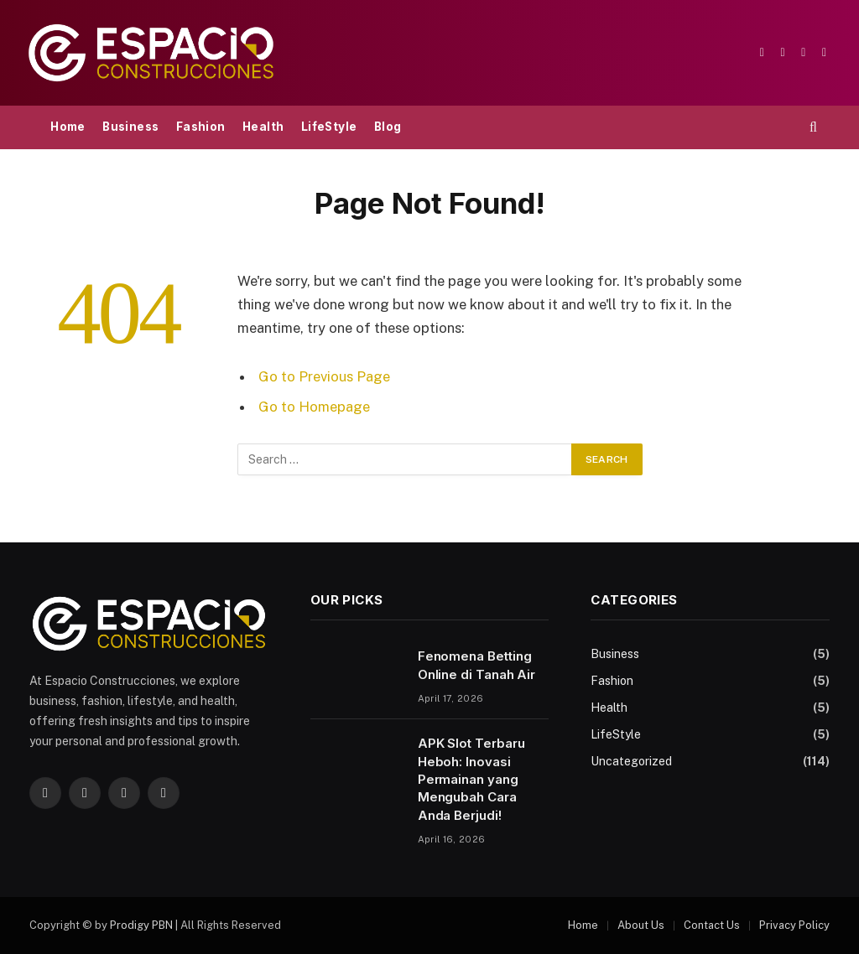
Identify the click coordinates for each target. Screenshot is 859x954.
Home (68, 126)
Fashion (201, 126)
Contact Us (712, 925)
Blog (388, 126)
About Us (640, 925)
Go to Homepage (314, 406)
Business (130, 126)
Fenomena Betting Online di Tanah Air (477, 665)
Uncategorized (631, 761)
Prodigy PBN (141, 925)
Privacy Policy (794, 925)
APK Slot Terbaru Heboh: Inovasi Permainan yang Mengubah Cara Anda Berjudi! (471, 779)
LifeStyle (329, 126)
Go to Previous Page (324, 376)
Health (263, 126)
